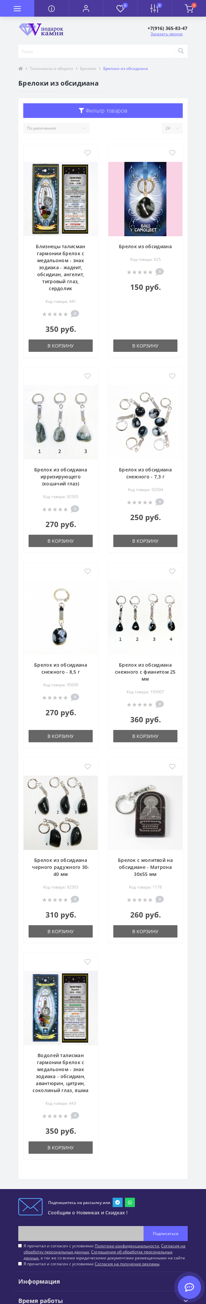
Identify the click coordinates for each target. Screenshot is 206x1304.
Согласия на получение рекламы (127, 1264)
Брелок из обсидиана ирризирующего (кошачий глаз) (60, 476)
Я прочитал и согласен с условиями (91, 1264)
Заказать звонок (167, 34)
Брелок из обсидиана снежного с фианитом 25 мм (145, 672)
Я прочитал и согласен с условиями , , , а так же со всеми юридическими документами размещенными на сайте (104, 1252)
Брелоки (88, 68)
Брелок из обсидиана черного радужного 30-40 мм (60, 867)
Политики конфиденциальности (127, 1246)
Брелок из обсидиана (145, 246)
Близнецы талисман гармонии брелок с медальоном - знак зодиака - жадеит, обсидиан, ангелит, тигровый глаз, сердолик (60, 267)
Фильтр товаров (103, 110)
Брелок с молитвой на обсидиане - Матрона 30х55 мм (145, 867)
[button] (86, 8)
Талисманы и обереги (51, 68)
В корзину (61, 345)
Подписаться (165, 1233)
